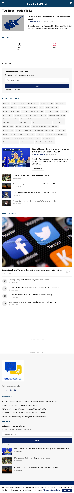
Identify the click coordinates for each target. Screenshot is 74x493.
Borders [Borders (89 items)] (6, 104)
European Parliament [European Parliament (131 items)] (28, 119)
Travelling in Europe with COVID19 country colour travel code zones (30, 280)
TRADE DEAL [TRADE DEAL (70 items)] (30, 134)
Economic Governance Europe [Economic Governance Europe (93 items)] (32, 111)
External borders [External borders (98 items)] (58, 119)
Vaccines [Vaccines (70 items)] (30, 142)
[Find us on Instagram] (10, 390)
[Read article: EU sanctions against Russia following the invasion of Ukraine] (6, 194)
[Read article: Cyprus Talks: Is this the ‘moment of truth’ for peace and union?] (13, 23)
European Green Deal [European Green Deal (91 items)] (10, 119)
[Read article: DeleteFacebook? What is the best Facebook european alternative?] (37, 242)
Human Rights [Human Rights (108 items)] (8, 126)
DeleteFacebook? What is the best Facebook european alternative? (32, 270)
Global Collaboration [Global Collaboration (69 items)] (10, 123)
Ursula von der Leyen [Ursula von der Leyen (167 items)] (10, 142)
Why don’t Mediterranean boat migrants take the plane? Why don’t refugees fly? (34, 287)
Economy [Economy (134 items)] (64, 111)
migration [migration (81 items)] (19, 130)
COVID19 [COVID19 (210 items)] (13, 107)
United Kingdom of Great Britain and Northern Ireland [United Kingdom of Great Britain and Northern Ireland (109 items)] (21, 138)
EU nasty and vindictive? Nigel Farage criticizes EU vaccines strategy (30, 295)
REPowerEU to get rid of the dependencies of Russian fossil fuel (35, 184)
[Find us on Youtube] (15, 390)
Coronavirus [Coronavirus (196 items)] (60, 104)
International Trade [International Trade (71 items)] (22, 126)
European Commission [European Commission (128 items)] (57, 115)
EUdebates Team (35, 22)
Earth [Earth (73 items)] (41, 107)
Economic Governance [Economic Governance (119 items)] (11, 111)
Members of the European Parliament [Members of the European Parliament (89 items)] (45, 126)
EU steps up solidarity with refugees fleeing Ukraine (31, 175)
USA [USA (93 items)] (22, 142)
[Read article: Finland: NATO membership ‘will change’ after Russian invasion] (6, 203)
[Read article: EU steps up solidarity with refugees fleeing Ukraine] (6, 177)
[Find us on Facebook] (2, 390)
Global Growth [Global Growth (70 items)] (25, 123)
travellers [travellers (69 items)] (40, 134)
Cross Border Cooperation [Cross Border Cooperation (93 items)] (28, 107)
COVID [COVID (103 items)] (5, 107)
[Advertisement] (37, 323)
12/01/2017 (45, 22)
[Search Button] (71, 3)
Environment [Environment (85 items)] (7, 115)
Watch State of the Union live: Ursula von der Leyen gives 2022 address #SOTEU (30, 401)
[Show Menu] (3, 3)
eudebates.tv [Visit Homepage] (36, 3)
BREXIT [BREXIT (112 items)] (14, 104)
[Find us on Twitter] (7, 390)
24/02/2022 (17, 204)
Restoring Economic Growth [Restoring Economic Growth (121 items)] (13, 134)
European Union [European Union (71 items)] (44, 119)
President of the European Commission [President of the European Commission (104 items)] (39, 130)
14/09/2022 (50, 155)
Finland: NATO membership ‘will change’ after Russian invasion (35, 201)
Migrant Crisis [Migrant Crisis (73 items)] (8, 130)
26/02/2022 (17, 195)
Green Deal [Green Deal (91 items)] (37, 123)
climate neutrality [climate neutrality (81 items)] (47, 104)
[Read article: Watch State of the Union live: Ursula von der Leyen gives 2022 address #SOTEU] (16, 157)
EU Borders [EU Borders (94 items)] (19, 115)
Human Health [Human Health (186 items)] (59, 123)
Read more (39, 168)
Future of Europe (10, 149)
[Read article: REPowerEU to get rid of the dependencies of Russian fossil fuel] (6, 186)
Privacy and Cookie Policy (51, 490)
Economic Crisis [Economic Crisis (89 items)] (52, 107)
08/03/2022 (17, 178)
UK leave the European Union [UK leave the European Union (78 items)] (56, 134)
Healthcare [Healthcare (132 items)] (47, 123)
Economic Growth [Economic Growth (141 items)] (52, 111)
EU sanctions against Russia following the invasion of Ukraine (34, 192)
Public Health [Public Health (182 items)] (60, 130)
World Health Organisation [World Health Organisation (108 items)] (45, 142)
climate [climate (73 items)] (22, 104)
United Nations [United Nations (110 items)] (48, 138)
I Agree (67, 490)
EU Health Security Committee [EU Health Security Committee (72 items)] (35, 115)
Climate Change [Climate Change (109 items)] (32, 104)
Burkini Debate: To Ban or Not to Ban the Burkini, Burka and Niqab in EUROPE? (33, 302)
